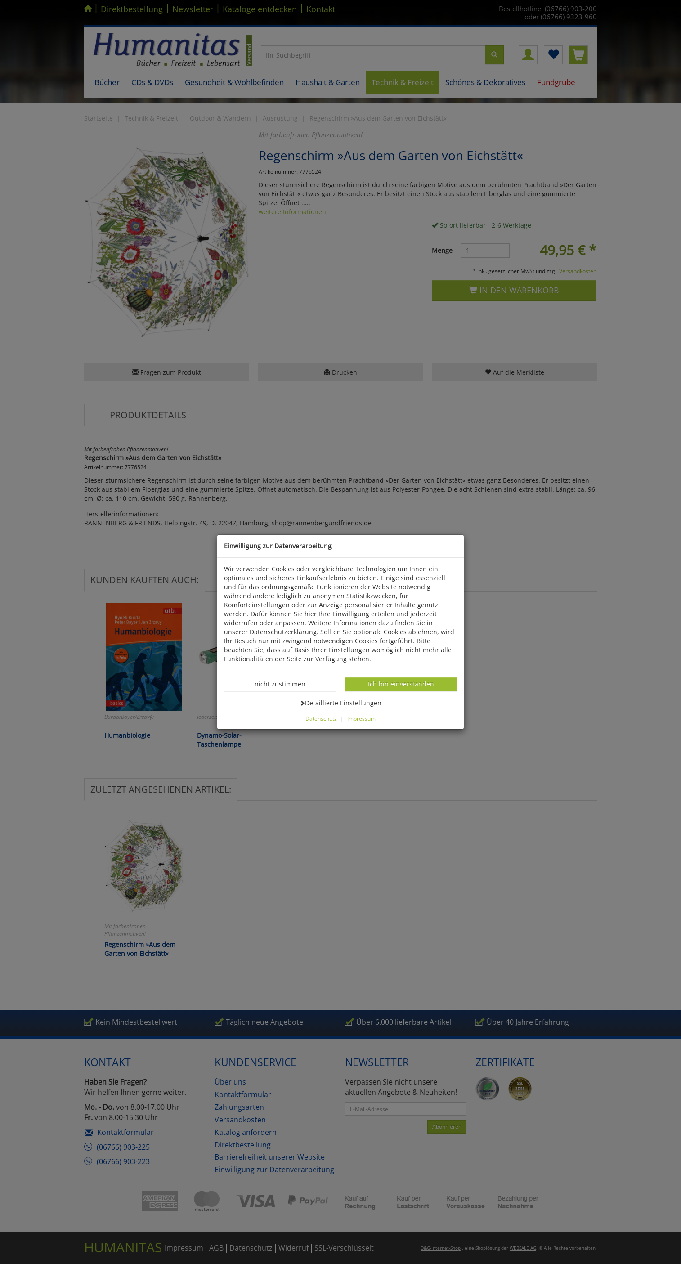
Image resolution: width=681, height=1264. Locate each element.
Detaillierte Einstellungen (340, 702)
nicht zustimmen (284, 683)
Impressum (361, 718)
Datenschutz (321, 718)
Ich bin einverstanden (400, 683)
